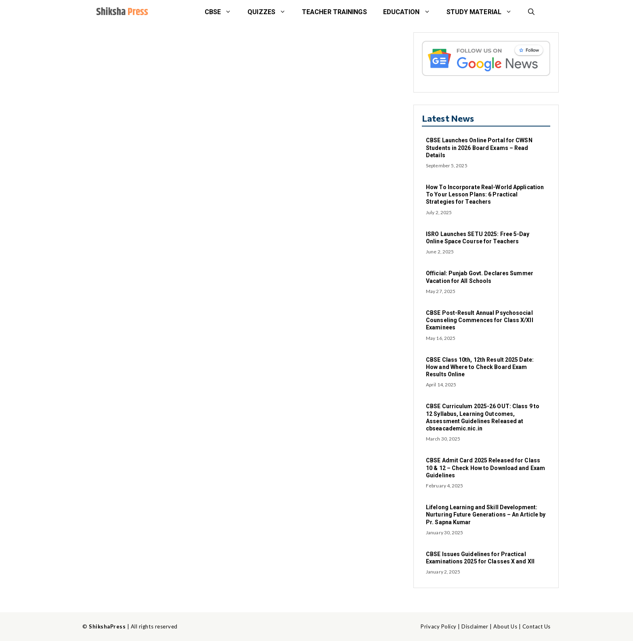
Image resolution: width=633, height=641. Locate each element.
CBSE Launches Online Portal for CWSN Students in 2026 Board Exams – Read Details (479, 147)
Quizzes (270, 12)
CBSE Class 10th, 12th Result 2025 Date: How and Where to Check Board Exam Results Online (480, 366)
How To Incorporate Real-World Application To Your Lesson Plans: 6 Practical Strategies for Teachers (485, 194)
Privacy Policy (438, 626)
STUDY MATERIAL (483, 12)
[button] (531, 12)
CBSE (222, 12)
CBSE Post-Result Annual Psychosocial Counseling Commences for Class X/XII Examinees (479, 320)
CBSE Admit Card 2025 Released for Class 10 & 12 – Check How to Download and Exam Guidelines (485, 467)
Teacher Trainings (334, 12)
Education (410, 12)
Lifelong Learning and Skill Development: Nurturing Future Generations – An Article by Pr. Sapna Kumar (485, 514)
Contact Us (536, 626)
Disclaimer (474, 626)
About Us (505, 626)
